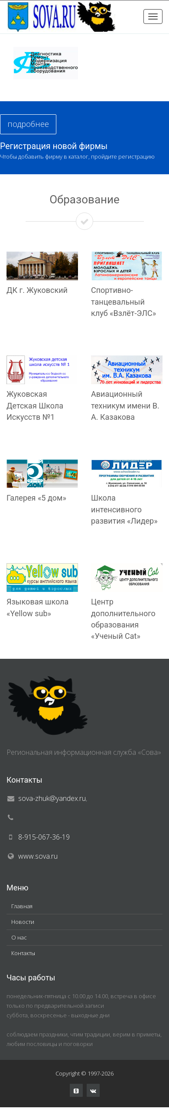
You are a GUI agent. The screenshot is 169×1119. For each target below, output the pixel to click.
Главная (21, 906)
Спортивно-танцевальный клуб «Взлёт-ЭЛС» (123, 301)
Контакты (23, 953)
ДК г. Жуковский (37, 290)
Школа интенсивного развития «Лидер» (124, 509)
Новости (22, 922)
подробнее (28, 124)
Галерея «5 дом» (36, 497)
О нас (19, 937)
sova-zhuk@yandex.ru (52, 798)
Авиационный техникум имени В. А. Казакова (125, 405)
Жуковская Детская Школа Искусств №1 (34, 405)
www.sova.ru (38, 856)
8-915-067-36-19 (44, 837)
